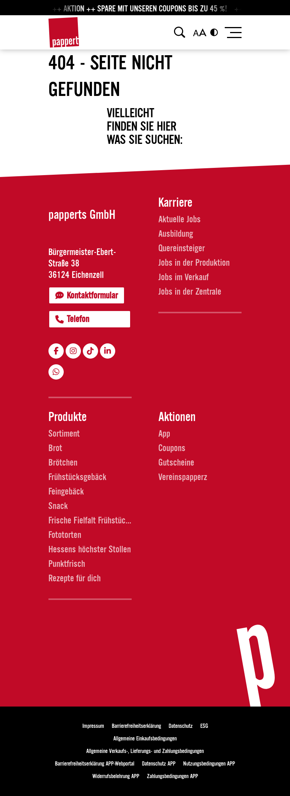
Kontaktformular (86, 295)
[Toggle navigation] (232, 32)
